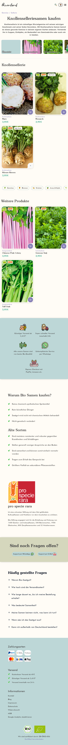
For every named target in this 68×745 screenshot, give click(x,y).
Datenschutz (13, 706)
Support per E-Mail (47, 553)
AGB (10, 713)
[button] (23, 334)
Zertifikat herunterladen (34, 739)
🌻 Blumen (23, 188)
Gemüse (5, 13)
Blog (9, 699)
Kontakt (11, 696)
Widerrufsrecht (14, 710)
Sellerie (14, 13)
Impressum (12, 703)
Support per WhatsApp (23, 553)
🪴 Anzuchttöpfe (53, 188)
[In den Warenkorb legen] (30, 112)
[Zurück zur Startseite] (10, 5)
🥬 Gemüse (9, 188)
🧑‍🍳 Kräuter (37, 188)
